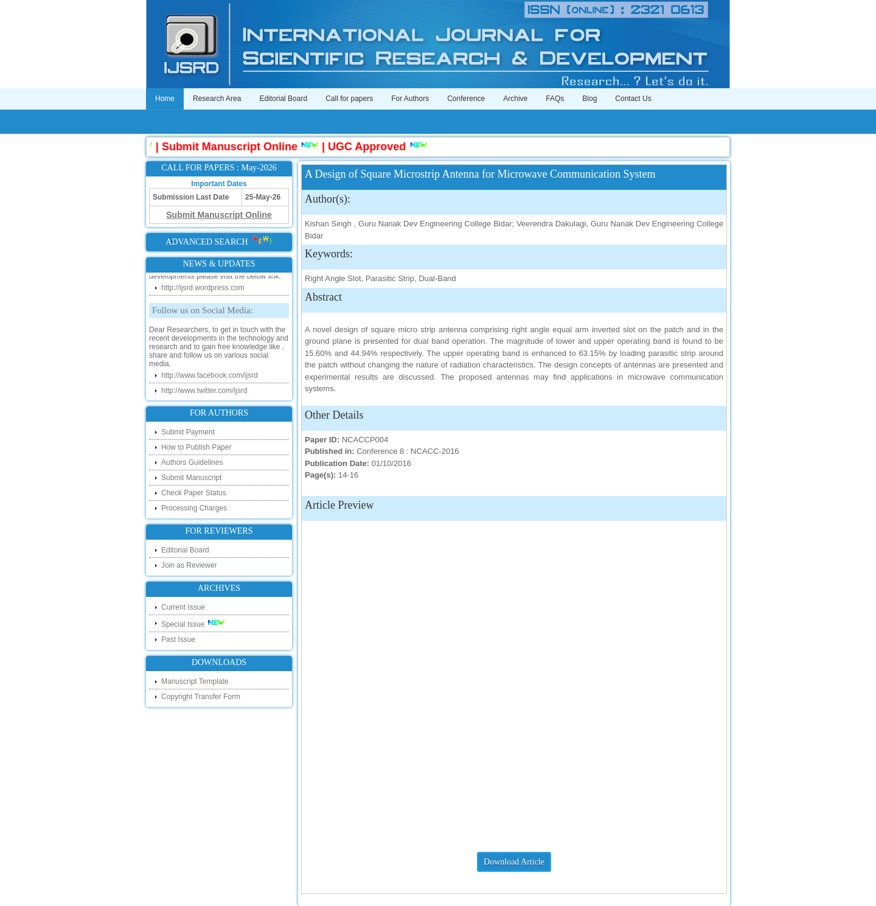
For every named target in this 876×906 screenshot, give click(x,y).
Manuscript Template (195, 681)
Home (165, 98)
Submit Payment (188, 432)
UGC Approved (370, 147)
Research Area (217, 98)
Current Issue (183, 607)
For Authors (410, 98)
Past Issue (178, 639)
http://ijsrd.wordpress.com (203, 289)
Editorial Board (283, 98)
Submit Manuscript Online (233, 147)
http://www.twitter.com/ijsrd (204, 392)
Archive (515, 98)
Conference (466, 98)
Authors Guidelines (192, 462)
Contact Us (633, 98)
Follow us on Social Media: (202, 312)
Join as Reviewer (189, 565)
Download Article (514, 861)
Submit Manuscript (191, 477)
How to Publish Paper (196, 447)
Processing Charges (194, 508)
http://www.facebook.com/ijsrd (209, 377)
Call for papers (349, 98)
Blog (589, 98)
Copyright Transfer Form (200, 696)
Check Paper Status (193, 493)
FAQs (555, 98)
